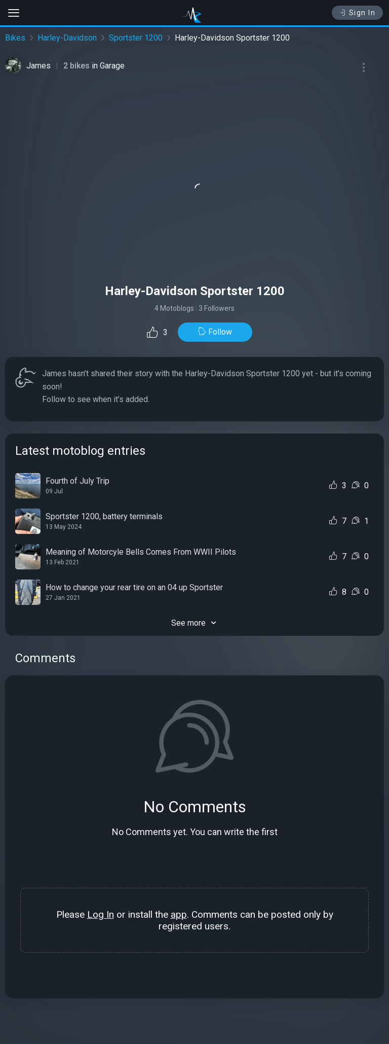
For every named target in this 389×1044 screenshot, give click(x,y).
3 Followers (217, 308)
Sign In (357, 13)
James (38, 65)
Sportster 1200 (136, 38)
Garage (112, 65)
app (179, 914)
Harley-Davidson (67, 38)
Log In (100, 914)
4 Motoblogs (174, 308)
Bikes (15, 38)
